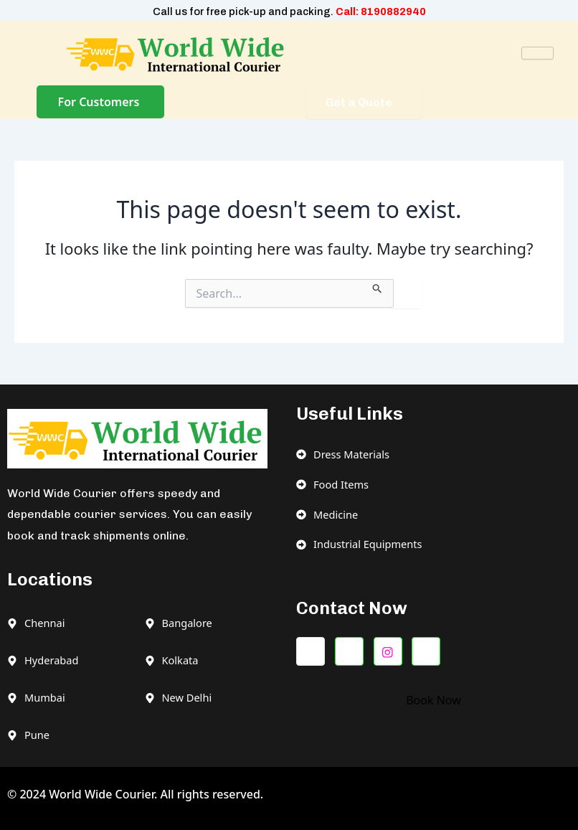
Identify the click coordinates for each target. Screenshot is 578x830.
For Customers (99, 102)
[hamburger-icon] (537, 53)
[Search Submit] (377, 286)
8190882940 (393, 11)
